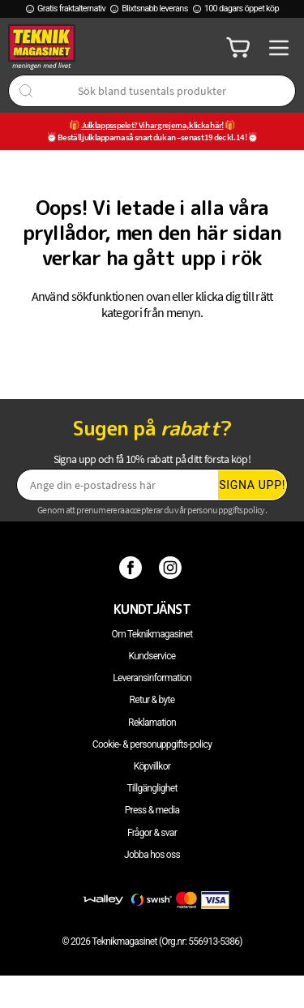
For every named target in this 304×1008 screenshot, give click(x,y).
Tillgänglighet (151, 788)
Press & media (152, 810)
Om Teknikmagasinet (152, 634)
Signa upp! (252, 484)
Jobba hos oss (152, 854)
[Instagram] (172, 566)
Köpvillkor (152, 766)
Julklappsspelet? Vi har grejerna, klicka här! (152, 125)
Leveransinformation (152, 678)
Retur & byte (152, 700)
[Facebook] (132, 566)
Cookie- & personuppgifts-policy (152, 744)
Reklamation (152, 722)
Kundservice (152, 656)
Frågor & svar (152, 833)
